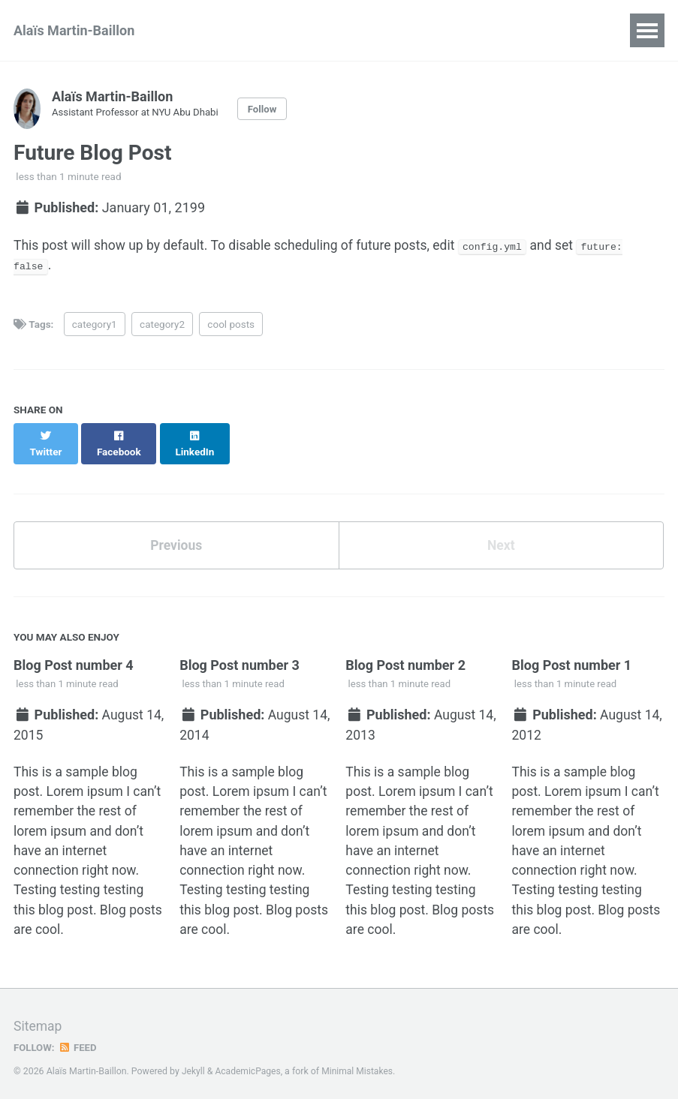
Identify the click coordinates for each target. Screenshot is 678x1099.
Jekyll (194, 1064)
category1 (94, 326)
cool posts (231, 326)
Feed (78, 1041)
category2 (162, 326)
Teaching (343, 30)
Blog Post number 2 (405, 652)
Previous (176, 532)
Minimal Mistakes (360, 1064)
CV (197, 30)
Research (261, 30)
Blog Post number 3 (239, 652)
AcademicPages (248, 1064)
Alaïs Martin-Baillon (74, 30)
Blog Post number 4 (74, 652)
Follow (267, 109)
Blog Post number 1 (572, 652)
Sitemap (38, 1020)
